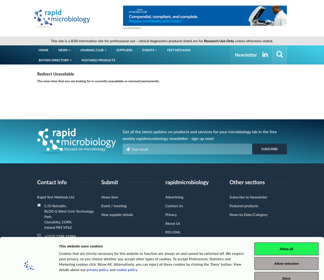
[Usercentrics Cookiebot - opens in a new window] (29, 271)
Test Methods (179, 50)
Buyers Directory (55, 60)
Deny (286, 250)
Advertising (174, 197)
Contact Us (174, 206)
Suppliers (124, 50)
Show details (236, 271)
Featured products (98, 60)
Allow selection (286, 236)
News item (109, 197)
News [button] (64, 50)
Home (43, 50)
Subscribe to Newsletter (248, 197)
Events (149, 50)
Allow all (286, 221)
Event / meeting (113, 206)
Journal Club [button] (93, 50)
